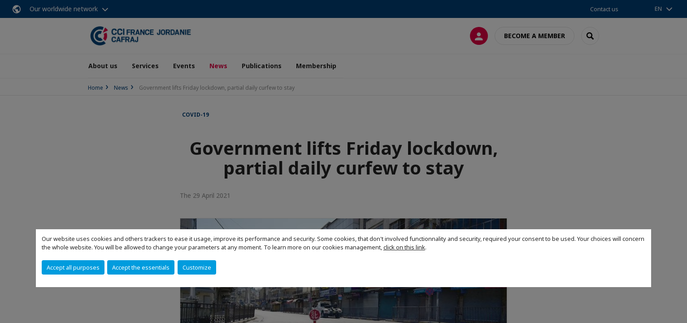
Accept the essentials (141, 267)
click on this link (404, 247)
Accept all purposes (73, 267)
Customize (197, 267)
